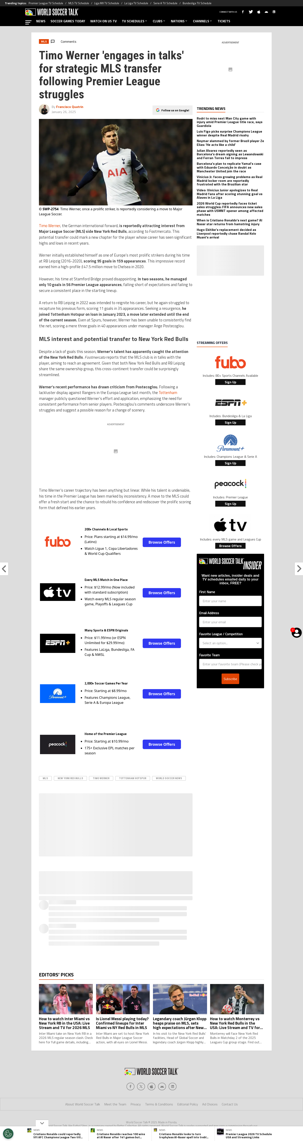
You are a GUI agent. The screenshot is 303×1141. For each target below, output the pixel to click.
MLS (45, 778)
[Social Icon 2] (151, 1086)
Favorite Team (209, 655)
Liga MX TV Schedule (106, 3)
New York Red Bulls (70, 778)
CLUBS (159, 21)
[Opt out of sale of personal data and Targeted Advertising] (8, 1133)
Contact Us (230, 1104)
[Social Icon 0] (130, 1086)
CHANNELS (203, 21)
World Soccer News (169, 778)
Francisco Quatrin (69, 106)
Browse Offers (162, 542)
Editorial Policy (187, 1104)
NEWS (40, 21)
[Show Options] (258, 643)
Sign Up (230, 382)
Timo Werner (49, 226)
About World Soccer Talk (82, 1104)
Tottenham (168, 392)
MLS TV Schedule (78, 3)
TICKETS (224, 21)
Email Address (209, 612)
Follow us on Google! (175, 110)
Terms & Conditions (159, 1104)
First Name (207, 591)
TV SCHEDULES (135, 21)
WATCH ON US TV (103, 21)
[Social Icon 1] (141, 1086)
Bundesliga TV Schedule (197, 3)
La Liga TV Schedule (136, 3)
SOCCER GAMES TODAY (67, 21)
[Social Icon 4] (172, 1086)
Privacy (135, 1104)
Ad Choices (210, 1104)
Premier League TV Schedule (46, 3)
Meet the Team (115, 1104)
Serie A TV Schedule (165, 3)
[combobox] (229, 643)
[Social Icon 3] (162, 1086)
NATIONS (179, 21)
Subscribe (230, 678)
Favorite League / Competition (221, 633)
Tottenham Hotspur (132, 778)
